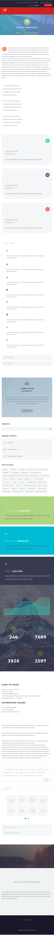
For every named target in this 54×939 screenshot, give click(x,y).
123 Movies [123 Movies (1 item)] (21, 469)
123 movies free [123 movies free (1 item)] (42, 469)
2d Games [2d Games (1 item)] (5, 469)
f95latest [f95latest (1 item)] (12, 479)
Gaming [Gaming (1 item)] (21, 482)
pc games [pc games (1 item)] (22, 488)
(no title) (10, 442)
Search (50, 428)
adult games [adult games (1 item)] (25, 472)
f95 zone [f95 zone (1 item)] (5, 479)
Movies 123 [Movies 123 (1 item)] (19, 485)
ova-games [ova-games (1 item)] (6, 488)
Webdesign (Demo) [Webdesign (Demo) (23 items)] (41, 491)
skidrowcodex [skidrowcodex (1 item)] (6, 491)
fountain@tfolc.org (47, 2)
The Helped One (12, 449)
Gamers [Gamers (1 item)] (14, 482)
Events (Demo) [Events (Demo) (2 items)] (45, 476)
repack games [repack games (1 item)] (32, 488)
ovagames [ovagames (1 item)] (14, 488)
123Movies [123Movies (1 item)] (6, 472)
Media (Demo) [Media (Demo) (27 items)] (42, 482)
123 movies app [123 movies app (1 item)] (31, 469)
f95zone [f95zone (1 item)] (20, 479)
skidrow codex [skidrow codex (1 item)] (42, 488)
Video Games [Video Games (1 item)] (29, 491)
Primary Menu (50, 10)
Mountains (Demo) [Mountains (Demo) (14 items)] (8, 485)
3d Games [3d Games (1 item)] (13, 469)
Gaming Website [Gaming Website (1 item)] (31, 482)
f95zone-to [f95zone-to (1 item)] (28, 479)
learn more (27, 411)
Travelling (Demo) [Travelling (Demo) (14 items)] (18, 491)
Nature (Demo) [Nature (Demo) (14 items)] (42, 485)
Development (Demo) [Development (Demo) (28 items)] (9, 476)
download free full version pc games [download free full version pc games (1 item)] (28, 476)
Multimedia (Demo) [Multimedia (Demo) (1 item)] (30, 485)
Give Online (48, 5)
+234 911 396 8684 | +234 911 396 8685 (28, 2)
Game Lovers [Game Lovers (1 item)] (6, 482)
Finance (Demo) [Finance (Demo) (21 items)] (38, 479)
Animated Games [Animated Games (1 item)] (36, 472)
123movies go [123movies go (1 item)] (15, 472)
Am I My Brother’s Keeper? (15, 456)
